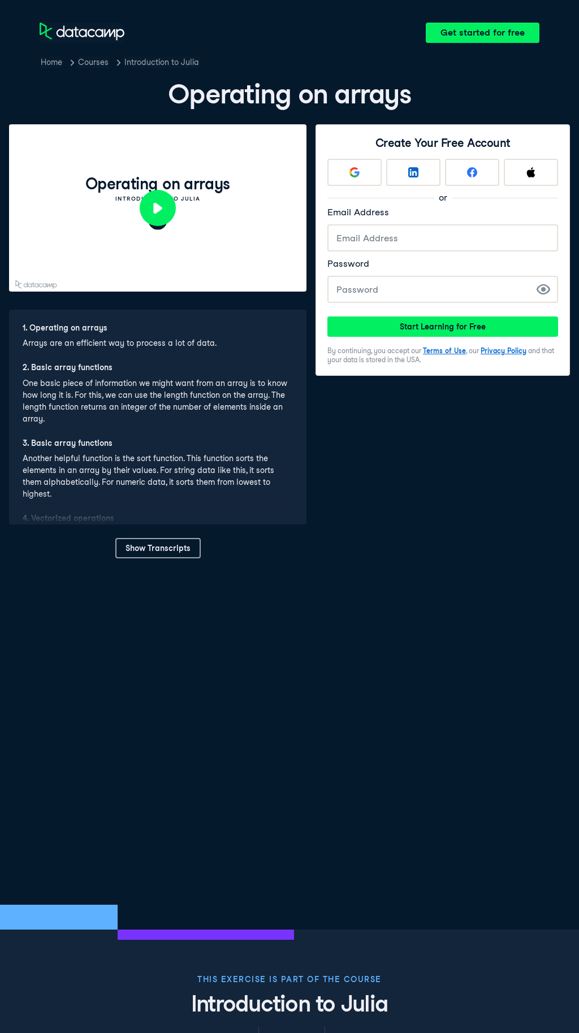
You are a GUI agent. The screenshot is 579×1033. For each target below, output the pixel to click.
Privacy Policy (503, 350)
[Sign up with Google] (354, 172)
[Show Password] (543, 289)
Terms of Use (444, 350)
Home (51, 62)
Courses (93, 62)
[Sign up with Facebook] (472, 172)
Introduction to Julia (161, 62)
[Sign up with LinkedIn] (413, 172)
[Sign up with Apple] (531, 172)
